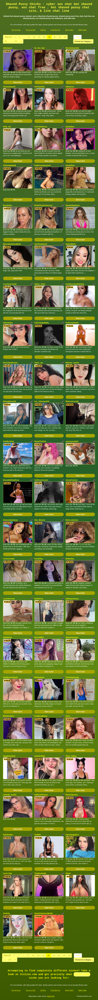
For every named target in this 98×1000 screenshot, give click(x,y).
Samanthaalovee (73, 205)
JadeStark (7, 637)
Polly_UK (7, 127)
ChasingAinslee (72, 677)
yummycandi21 (72, 441)
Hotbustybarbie (72, 323)
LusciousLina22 (10, 284)
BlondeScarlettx (72, 48)
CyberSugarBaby (41, 323)
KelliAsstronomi (41, 480)
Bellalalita (70, 559)
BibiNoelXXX (8, 716)
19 (39, 37)
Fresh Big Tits (55, 30)
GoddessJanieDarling (75, 284)
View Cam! (17, 82)
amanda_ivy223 (9, 795)
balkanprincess (72, 599)
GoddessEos (8, 441)
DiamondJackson (10, 520)
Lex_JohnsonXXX (41, 401)
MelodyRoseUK (9, 401)
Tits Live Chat (30, 30)
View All (8, 37)
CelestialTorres (40, 127)
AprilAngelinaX (40, 244)
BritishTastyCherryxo (43, 205)
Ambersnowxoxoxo (42, 165)
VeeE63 (37, 835)
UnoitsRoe (70, 165)
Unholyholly (39, 87)
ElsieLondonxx (72, 520)
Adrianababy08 (9, 165)
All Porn (43, 30)
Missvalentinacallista (12, 244)
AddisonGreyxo (41, 795)
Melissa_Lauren (72, 363)
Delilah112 (38, 599)
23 (60, 37)
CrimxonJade (8, 559)
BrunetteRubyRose (11, 480)
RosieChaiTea (40, 441)
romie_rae (38, 363)
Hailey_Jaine (39, 284)
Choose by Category (83, 41)
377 (15, 41)
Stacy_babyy (71, 756)
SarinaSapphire (72, 835)
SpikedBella (71, 244)
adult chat (82, 974)
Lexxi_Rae (7, 873)
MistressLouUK (72, 401)
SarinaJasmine (72, 637)
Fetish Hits (50, 996)
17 (29, 37)
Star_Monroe (39, 520)
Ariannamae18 (9, 87)
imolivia (6, 913)
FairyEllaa (38, 559)
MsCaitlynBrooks (10, 363)
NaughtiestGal (9, 756)
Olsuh (68, 873)
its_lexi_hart (39, 48)
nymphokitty (39, 756)
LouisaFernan (9, 599)
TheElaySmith (40, 873)
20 (44, 37)
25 (6, 41)
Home (77, 37)
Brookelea (7, 205)
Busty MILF (69, 30)
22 (55, 37)
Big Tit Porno (16, 30)
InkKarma (70, 87)
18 (34, 37)
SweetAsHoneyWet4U (43, 913)
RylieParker (8, 835)
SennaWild (38, 637)
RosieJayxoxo (72, 795)
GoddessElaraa (40, 716)
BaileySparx (39, 677)
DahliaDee (70, 127)
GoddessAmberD (10, 677)
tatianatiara (8, 323)
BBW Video (82, 30)
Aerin (68, 716)
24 (65, 37)
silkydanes (7, 48)
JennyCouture (72, 480)
